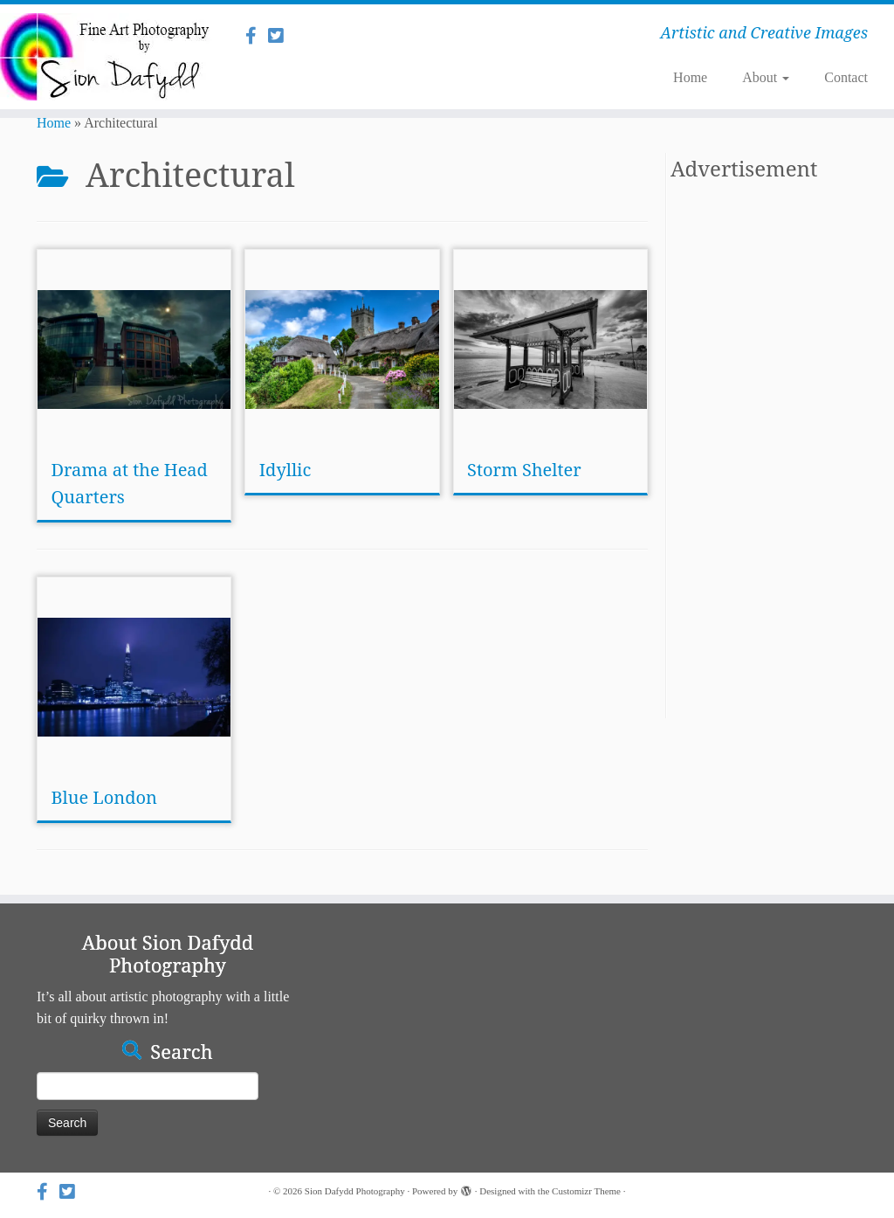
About (765, 77)
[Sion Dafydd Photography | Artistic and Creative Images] (105, 56)
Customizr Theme (586, 1191)
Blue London (104, 797)
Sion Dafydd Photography (355, 1191)
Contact (846, 77)
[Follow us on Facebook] (256, 35)
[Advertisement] (763, 456)
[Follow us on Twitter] (281, 35)
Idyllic (285, 469)
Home (690, 77)
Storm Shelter (524, 469)
